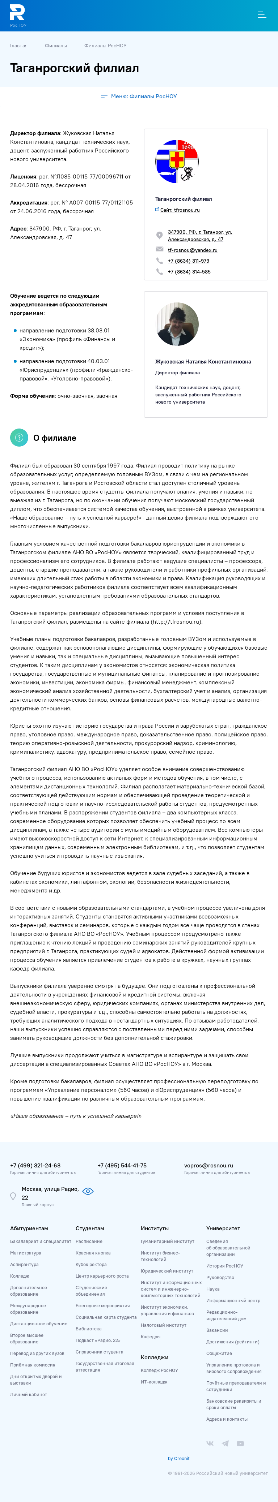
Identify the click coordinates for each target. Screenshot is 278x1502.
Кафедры (150, 1336)
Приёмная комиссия (32, 1365)
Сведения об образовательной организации (228, 1247)
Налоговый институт (163, 1325)
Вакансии (217, 1330)
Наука (213, 1289)
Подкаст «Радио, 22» (98, 1340)
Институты (155, 1228)
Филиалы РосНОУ (105, 45)
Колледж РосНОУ (159, 1370)
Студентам (90, 1228)
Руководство (220, 1277)
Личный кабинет (28, 1394)
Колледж (19, 1276)
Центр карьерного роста (102, 1276)
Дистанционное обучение (38, 1323)
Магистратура (25, 1253)
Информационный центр (233, 1300)
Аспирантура (24, 1264)
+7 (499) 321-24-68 (35, 1165)
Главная (19, 45)
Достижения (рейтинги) (233, 1341)
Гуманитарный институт (167, 1241)
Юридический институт (167, 1271)
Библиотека (89, 1328)
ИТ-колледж (154, 1382)
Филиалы (56, 45)
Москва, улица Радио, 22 (50, 1193)
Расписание (89, 1241)
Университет (223, 1228)
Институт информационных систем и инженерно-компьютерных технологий (171, 1288)
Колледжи (154, 1357)
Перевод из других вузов (37, 1353)
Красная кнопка (93, 1253)
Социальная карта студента (106, 1317)
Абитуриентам (29, 1228)
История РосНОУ (224, 1266)
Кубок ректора (91, 1264)
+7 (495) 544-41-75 (122, 1165)
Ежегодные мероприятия (103, 1305)
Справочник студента (99, 1352)
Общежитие (219, 1353)
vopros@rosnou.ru (208, 1165)
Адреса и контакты (227, 1419)
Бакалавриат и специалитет (40, 1241)
